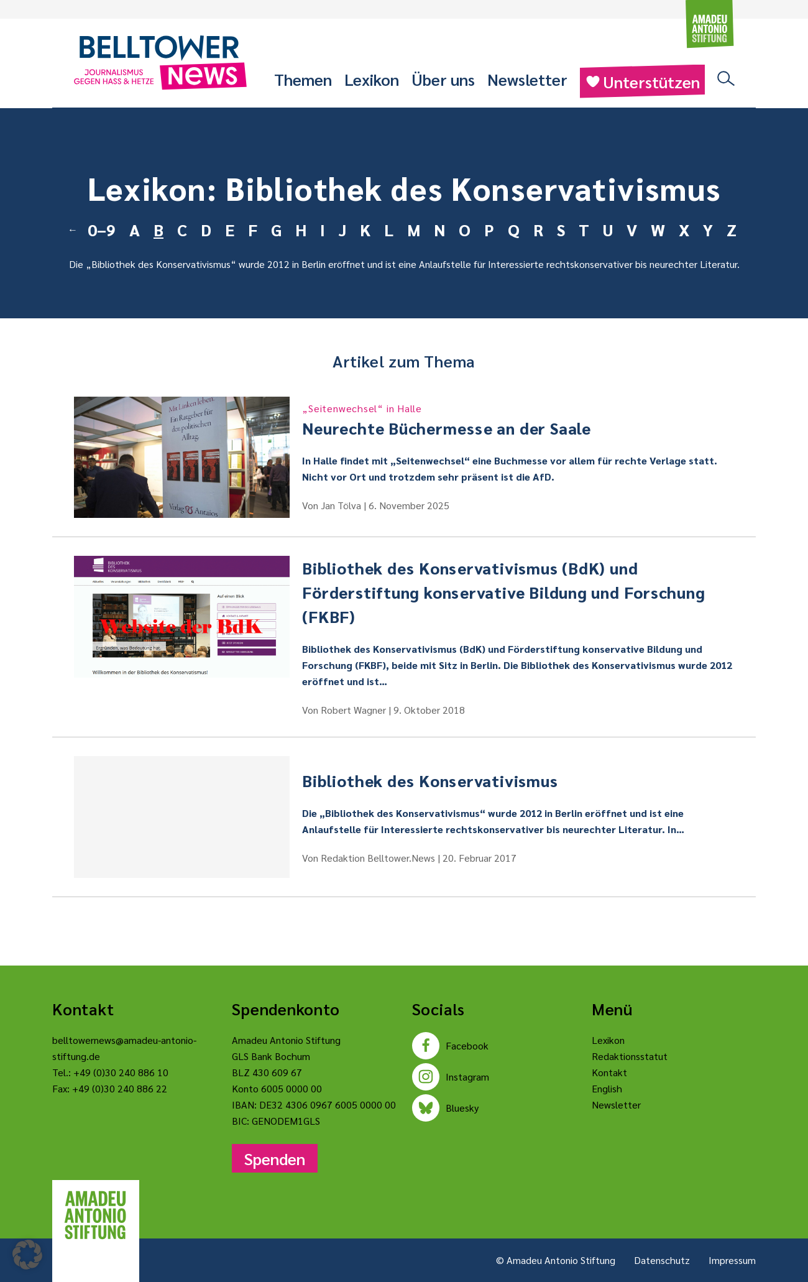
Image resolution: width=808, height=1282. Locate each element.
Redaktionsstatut (630, 1056)
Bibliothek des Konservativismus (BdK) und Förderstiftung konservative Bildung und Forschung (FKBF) (503, 592)
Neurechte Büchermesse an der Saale (518, 419)
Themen (303, 79)
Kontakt (609, 1072)
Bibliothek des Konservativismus (161, 263)
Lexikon (371, 79)
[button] (27, 1254)
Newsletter (527, 79)
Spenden (274, 1158)
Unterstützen (642, 81)
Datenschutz (662, 1259)
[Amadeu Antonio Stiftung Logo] (95, 1215)
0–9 (102, 229)
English (607, 1088)
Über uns (443, 79)
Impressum (732, 1259)
